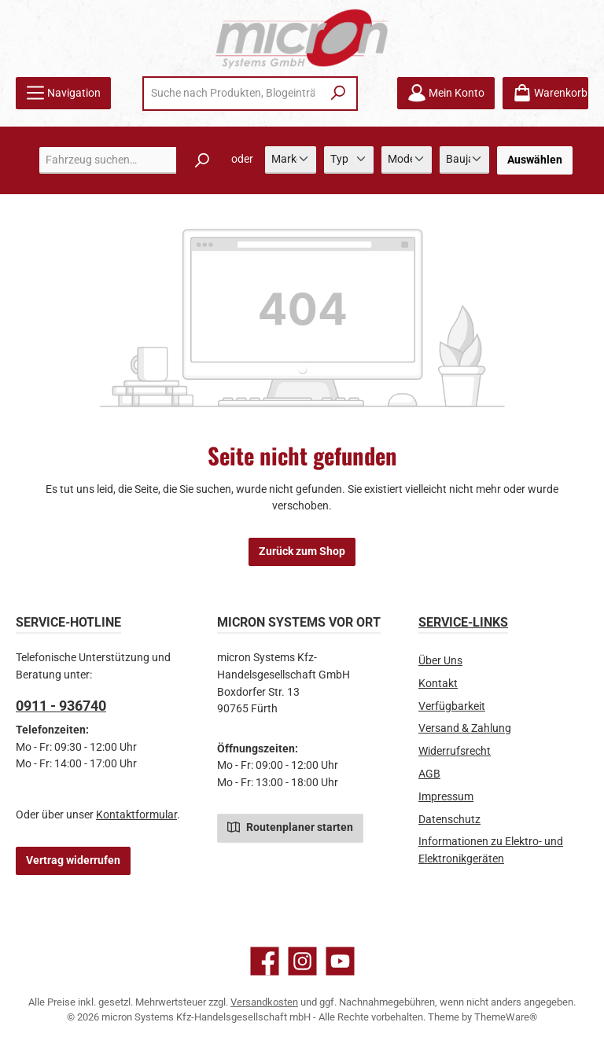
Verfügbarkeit (451, 706)
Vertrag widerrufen (73, 860)
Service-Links (463, 622)
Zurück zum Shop (302, 551)
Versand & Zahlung (464, 728)
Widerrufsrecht (454, 751)
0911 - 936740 (61, 705)
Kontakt (438, 683)
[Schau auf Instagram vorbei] (302, 961)
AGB (429, 774)
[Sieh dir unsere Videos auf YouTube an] (340, 961)
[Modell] (406, 160)
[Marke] (290, 160)
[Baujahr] (464, 160)
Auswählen (534, 160)
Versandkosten (264, 1002)
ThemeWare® (505, 1017)
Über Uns (440, 660)
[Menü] (63, 93)
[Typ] (349, 160)
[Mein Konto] (446, 93)
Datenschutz (449, 819)
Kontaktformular (136, 815)
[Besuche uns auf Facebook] (264, 961)
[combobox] (233, 93)
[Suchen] (338, 93)
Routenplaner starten (290, 826)
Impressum (445, 796)
